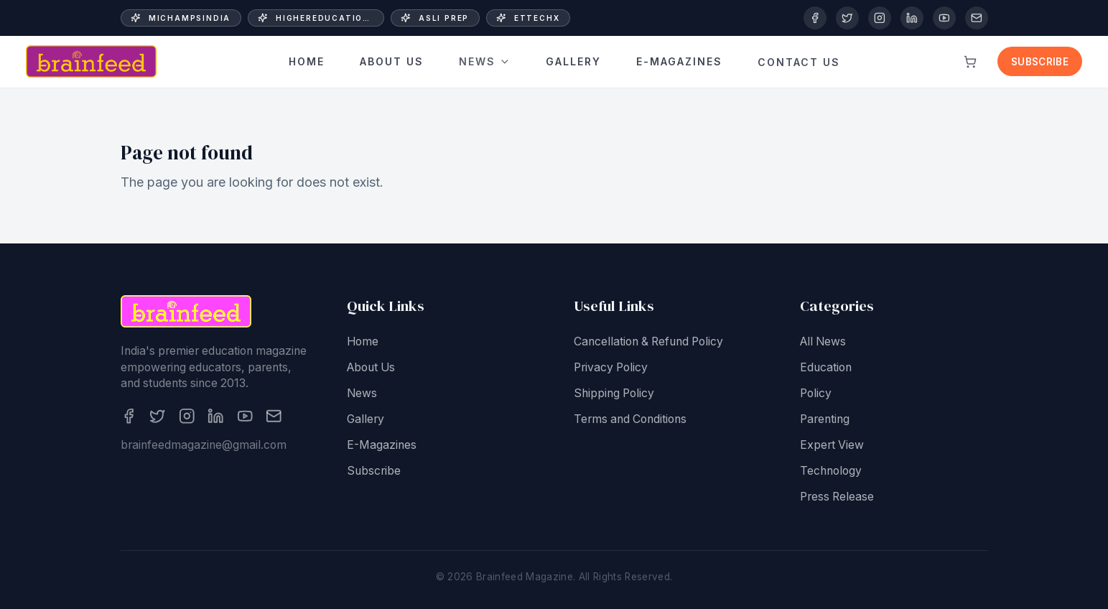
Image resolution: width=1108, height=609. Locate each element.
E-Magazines (381, 446)
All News (823, 343)
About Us (392, 62)
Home (307, 62)
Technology (831, 472)
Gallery (573, 57)
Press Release (837, 498)
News (484, 61)
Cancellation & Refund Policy (648, 343)
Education (826, 369)
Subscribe (1040, 62)
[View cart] (970, 61)
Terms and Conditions (630, 420)
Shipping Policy (614, 394)
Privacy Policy (611, 369)
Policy (816, 394)
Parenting (824, 420)
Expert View (832, 446)
